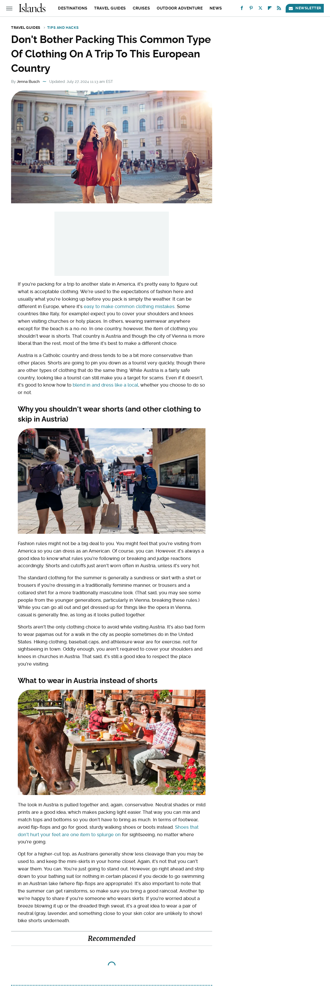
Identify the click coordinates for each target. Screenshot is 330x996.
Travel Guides (110, 8)
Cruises (141, 8)
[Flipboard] (269, 9)
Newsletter (304, 8)
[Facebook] (241, 9)
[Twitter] (260, 9)
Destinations (72, 8)
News (216, 8)
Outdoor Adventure (180, 8)
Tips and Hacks (63, 27)
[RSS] (279, 9)
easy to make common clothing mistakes (129, 306)
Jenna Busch (28, 81)
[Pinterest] (251, 9)
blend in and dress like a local (105, 385)
